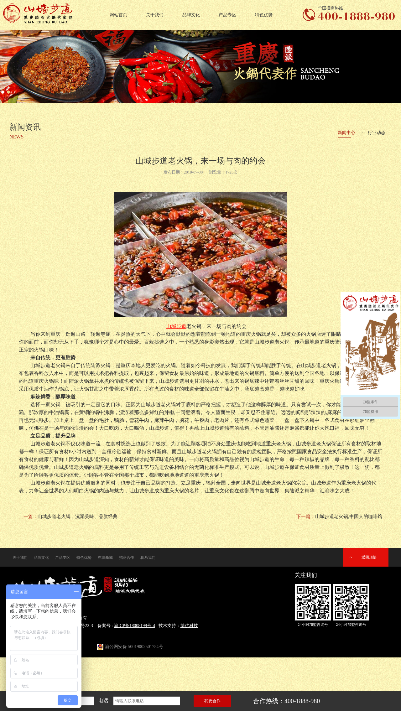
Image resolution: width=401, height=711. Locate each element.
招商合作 (126, 557)
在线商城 (105, 557)
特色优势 (264, 15)
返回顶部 (369, 557)
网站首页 (118, 15)
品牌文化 (191, 15)
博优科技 (189, 625)
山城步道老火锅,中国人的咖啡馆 (348, 516)
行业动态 (376, 132)
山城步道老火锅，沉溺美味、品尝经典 (77, 516)
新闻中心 (346, 132)
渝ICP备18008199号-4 (134, 625)
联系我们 (147, 557)
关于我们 (155, 15)
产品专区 (227, 15)
